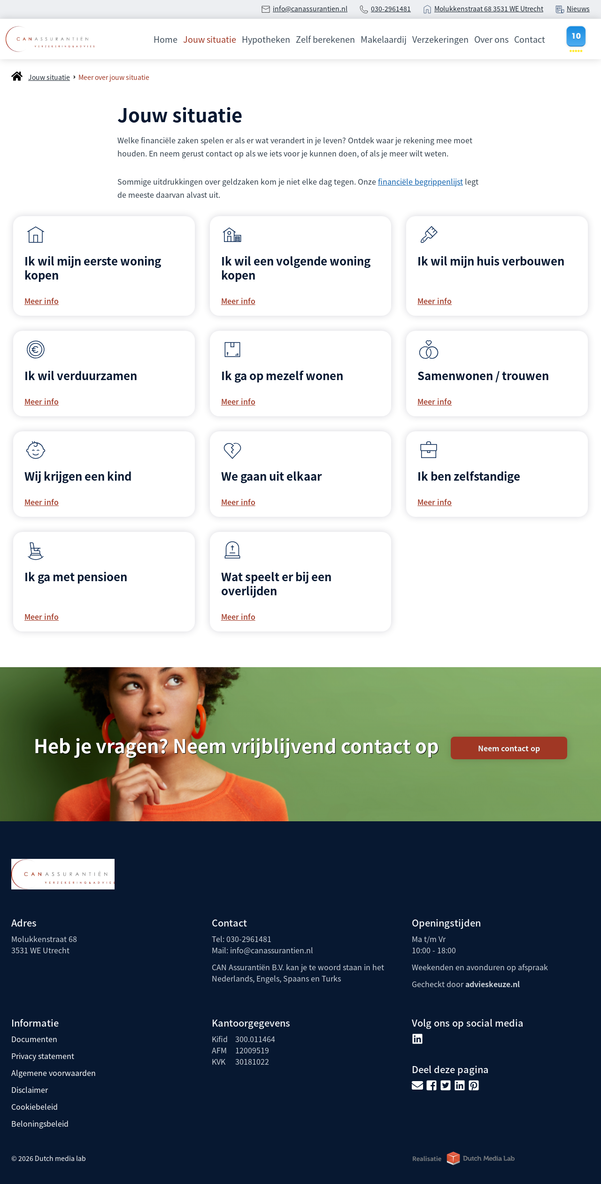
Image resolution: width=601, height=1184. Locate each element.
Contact (529, 39)
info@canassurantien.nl (310, 8)
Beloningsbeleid (40, 1123)
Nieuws (578, 8)
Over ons (491, 39)
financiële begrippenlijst (420, 181)
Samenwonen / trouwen (483, 375)
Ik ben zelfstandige (468, 475)
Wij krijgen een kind (77, 475)
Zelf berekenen (325, 39)
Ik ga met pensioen (75, 576)
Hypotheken (266, 39)
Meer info (41, 300)
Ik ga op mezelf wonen (282, 375)
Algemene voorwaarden (53, 1072)
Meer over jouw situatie (113, 77)
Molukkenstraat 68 (463, 8)
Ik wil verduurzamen (80, 375)
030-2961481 (391, 8)
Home (165, 39)
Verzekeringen (440, 39)
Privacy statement (42, 1055)
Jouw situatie (209, 39)
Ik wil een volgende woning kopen (295, 267)
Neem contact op (509, 748)
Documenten (34, 1038)
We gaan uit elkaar (271, 475)
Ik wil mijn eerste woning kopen (92, 267)
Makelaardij (384, 39)
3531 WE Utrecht (518, 8)
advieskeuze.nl (492, 983)
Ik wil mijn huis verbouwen (490, 260)
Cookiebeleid (34, 1106)
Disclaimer (29, 1089)
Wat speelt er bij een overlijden (276, 583)
